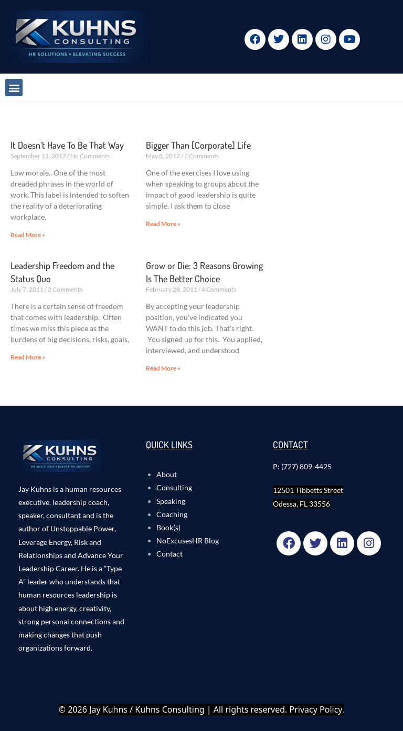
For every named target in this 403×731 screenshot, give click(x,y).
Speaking (170, 501)
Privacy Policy (316, 709)
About (166, 474)
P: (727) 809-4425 (302, 466)
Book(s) (168, 527)
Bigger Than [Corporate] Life (198, 145)
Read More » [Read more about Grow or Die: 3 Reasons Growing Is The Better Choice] (163, 368)
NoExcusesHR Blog (187, 540)
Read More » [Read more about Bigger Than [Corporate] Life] (163, 224)
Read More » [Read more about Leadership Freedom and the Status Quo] (27, 357)
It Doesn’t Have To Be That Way (67, 145)
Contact (169, 553)
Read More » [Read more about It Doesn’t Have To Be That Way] (27, 235)
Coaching (171, 514)
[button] (14, 87)
